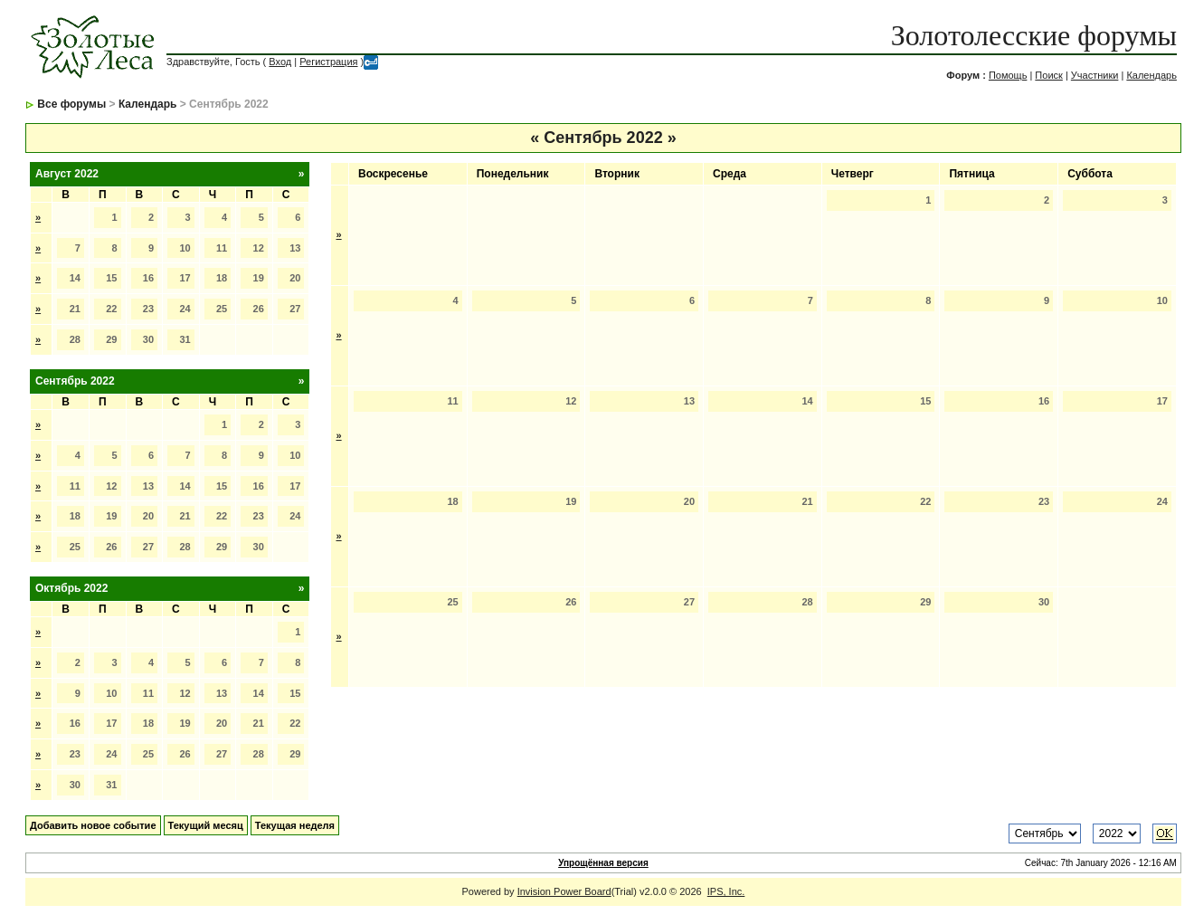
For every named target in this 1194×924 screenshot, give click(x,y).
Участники (1095, 75)
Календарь (1151, 75)
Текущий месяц (205, 825)
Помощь (1008, 75)
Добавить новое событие (93, 825)
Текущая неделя (295, 825)
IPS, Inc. (726, 891)
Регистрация (328, 61)
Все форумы (71, 104)
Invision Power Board (564, 891)
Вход (280, 61)
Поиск (1048, 75)
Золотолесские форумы (1034, 35)
